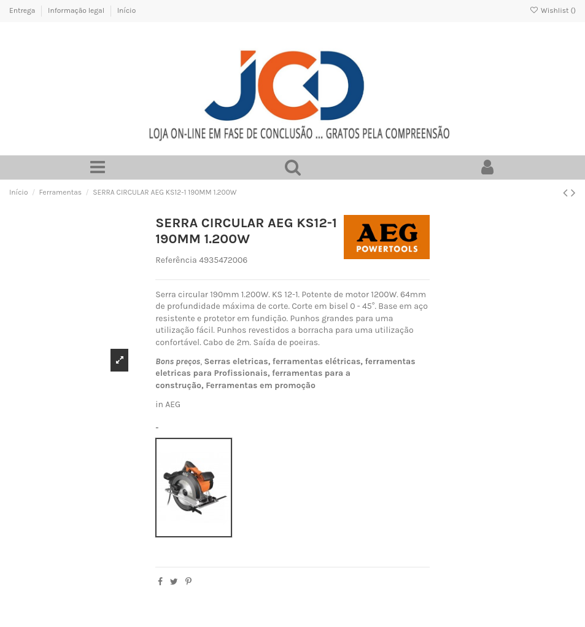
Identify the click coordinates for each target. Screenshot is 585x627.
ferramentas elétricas (317, 361)
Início (126, 10)
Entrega (23, 10)
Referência (176, 260)
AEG (172, 404)
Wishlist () (553, 10)
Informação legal (77, 10)
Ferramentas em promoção (261, 385)
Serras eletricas (236, 361)
